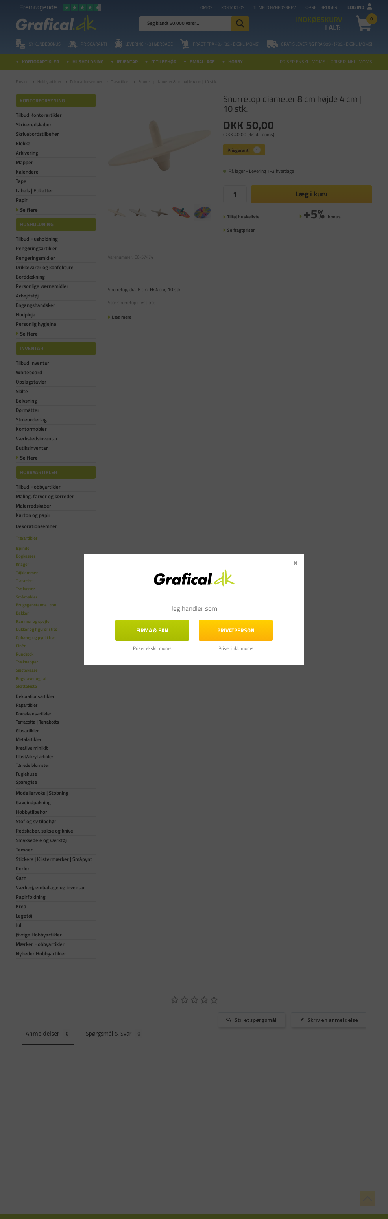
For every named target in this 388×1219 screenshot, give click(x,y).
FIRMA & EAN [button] (152, 630)
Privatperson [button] (236, 630)
